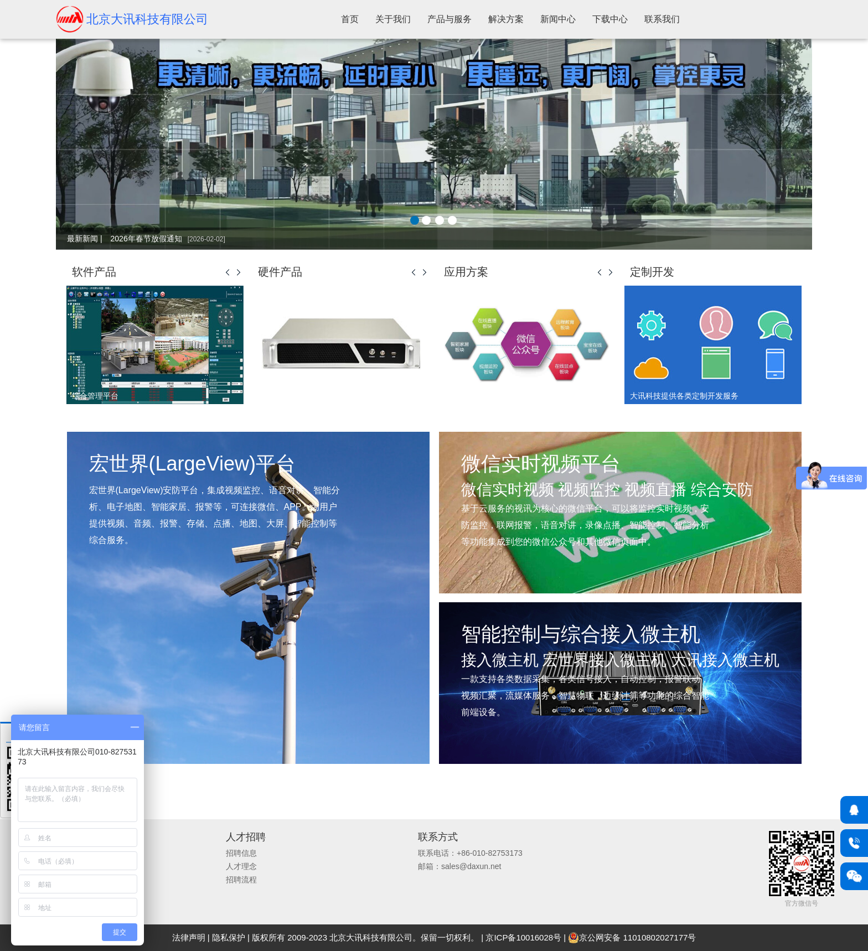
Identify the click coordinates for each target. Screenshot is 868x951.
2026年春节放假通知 (168, 238)
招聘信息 (241, 853)
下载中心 (610, 19)
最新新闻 (82, 238)
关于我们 (393, 19)
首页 (350, 19)
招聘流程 (241, 879)
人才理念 (241, 866)
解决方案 (506, 19)
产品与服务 (449, 19)
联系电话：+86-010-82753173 (470, 853)
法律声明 (188, 937)
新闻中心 (558, 19)
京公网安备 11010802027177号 (632, 937)
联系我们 (662, 19)
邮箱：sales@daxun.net (459, 866)
